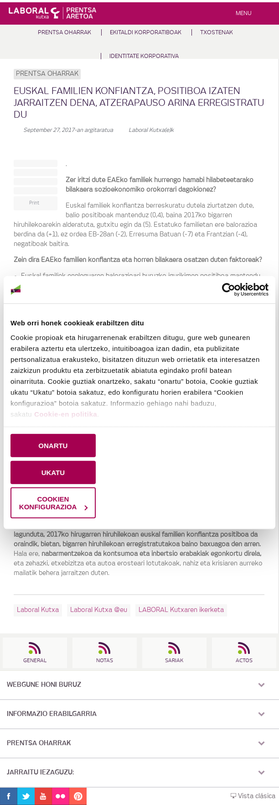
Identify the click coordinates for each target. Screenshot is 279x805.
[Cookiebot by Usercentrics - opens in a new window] (229, 290)
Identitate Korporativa (144, 56)
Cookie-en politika (65, 414)
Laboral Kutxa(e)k (151, 130)
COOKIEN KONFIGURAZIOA (53, 503)
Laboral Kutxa (38, 610)
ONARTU (52, 446)
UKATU (53, 472)
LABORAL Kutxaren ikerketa (181, 610)
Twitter (26, 796)
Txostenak (216, 32)
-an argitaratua (68, 130)
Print (34, 203)
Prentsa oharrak (64, 32)
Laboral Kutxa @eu (98, 610)
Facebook (8, 796)
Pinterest (78, 796)
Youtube (43, 796)
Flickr (60, 796)
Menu (244, 13)
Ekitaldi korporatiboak (145, 32)
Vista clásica (253, 796)
